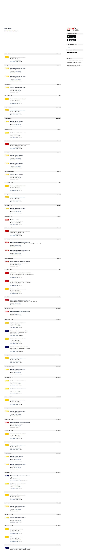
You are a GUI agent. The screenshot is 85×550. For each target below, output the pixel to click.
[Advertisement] (32, 42)
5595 (69, 47)
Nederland (6, 30)
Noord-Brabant (12, 61)
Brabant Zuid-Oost (12, 30)
